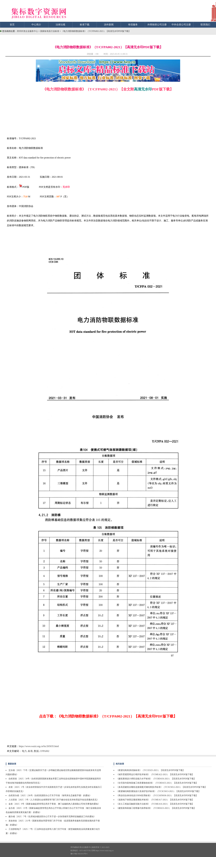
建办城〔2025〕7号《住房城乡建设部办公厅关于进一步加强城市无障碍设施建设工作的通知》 (52, 816)
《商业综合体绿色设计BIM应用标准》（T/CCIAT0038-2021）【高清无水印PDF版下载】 (157, 795)
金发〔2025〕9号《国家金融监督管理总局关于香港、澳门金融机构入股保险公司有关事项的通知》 (54, 804)
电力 (24, 751)
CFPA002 (44, 751)
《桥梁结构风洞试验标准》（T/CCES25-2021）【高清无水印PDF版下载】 (150, 770)
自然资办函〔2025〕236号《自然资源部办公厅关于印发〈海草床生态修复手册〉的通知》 (50, 795)
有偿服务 (133, 24)
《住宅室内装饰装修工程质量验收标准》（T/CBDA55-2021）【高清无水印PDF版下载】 (157, 783)
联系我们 (205, 24)
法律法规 (60, 24)
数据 (36, 751)
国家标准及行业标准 (50, 31)
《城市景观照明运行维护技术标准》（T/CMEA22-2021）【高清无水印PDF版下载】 (155, 774)
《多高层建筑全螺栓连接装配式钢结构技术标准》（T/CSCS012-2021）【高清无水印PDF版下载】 (161, 787)
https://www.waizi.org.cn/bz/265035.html (39, 746)
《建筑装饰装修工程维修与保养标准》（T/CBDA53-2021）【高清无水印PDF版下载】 (156, 808)
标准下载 (84, 24)
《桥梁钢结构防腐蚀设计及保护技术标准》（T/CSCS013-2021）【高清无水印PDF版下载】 (158, 791)
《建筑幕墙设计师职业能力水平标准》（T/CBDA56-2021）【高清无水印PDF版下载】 (156, 779)
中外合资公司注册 (181, 24)
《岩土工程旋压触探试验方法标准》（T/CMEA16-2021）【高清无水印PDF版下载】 (155, 804)
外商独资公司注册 (157, 24)
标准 (30, 751)
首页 (12, 24)
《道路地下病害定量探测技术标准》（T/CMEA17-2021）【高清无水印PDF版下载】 (155, 800)
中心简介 (36, 24)
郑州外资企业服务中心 (27, 31)
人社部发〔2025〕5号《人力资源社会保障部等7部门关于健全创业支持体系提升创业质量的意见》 (54, 800)
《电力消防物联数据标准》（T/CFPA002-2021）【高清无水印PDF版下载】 (96, 31)
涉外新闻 (109, 24)
